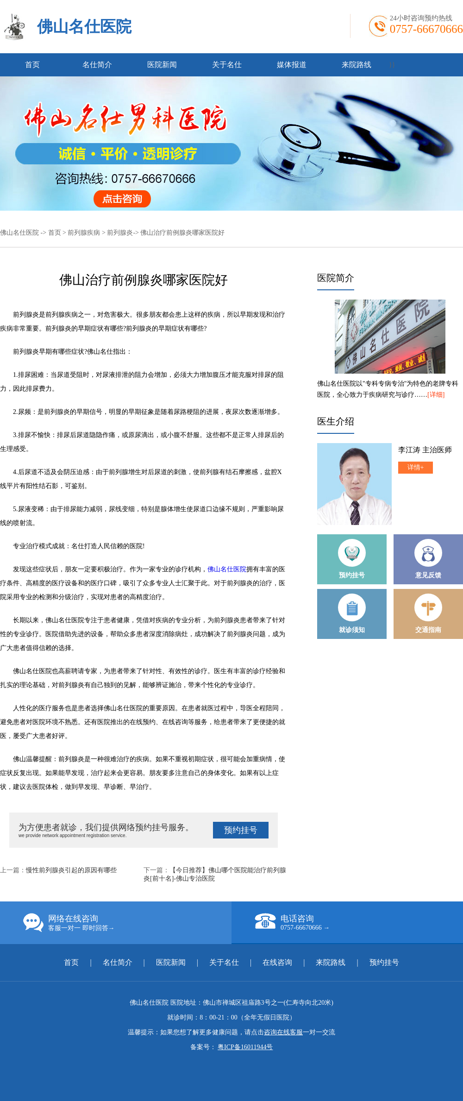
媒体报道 (292, 65)
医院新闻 (162, 65)
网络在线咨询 (127, 922)
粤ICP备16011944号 (245, 1047)
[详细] (435, 394)
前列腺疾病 (84, 232)
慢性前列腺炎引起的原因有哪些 (71, 870)
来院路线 (356, 65)
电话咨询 (359, 922)
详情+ (415, 467)
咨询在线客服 (283, 1032)
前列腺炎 (120, 232)
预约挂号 (240, 830)
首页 (32, 65)
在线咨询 (277, 962)
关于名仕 (227, 65)
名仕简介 (97, 65)
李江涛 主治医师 (425, 450)
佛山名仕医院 (84, 26)
